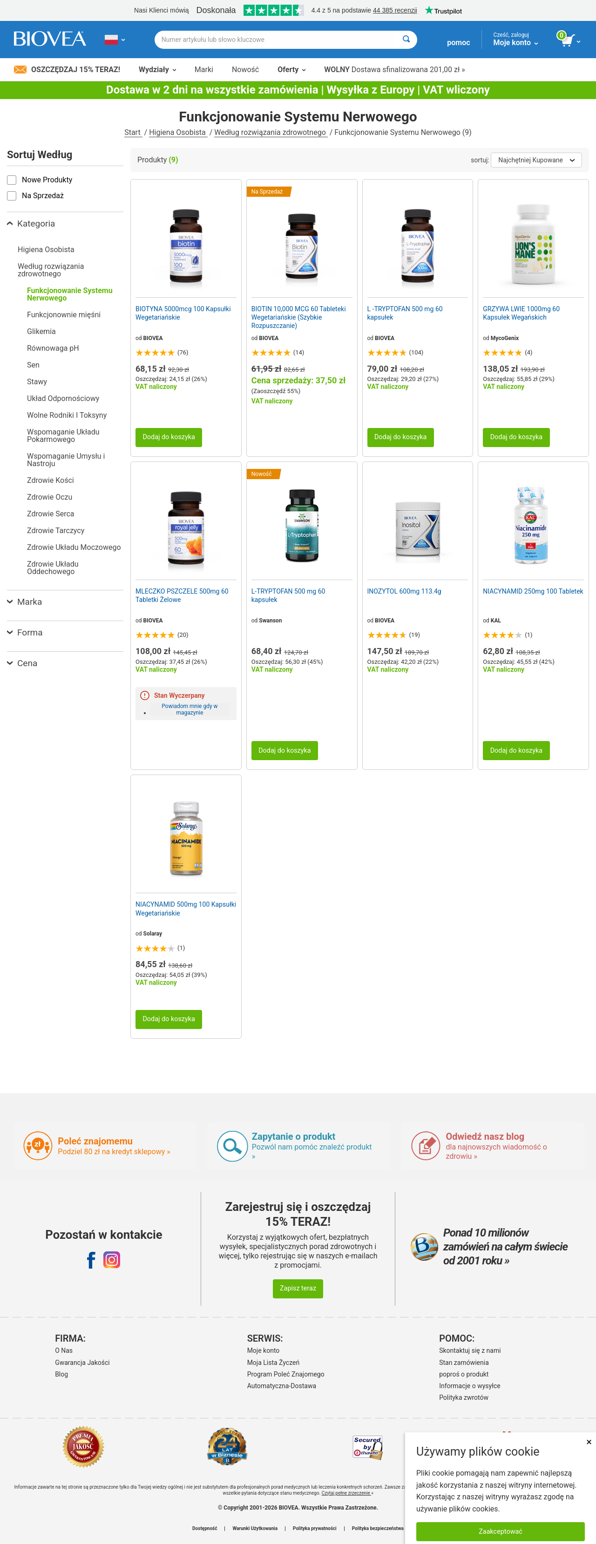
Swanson (270, 620)
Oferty (291, 69)
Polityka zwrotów (463, 1397)
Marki (204, 69)
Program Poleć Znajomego (286, 1374)
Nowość (245, 69)
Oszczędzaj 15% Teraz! (67, 69)
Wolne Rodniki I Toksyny (67, 415)
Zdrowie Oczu (49, 497)
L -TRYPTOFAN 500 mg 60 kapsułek (405, 313)
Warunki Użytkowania (255, 1528)
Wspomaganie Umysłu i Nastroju (66, 460)
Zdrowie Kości (50, 480)
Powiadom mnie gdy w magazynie (190, 709)
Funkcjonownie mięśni (64, 314)
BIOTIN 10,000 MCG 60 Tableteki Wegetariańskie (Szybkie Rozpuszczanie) (298, 317)
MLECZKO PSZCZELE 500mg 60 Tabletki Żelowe (182, 595)
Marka (24, 601)
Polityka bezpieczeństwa (378, 1528)
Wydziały (157, 69)
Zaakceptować (500, 1532)
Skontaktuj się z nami (470, 1350)
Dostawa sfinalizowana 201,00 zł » (394, 69)
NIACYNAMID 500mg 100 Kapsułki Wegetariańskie (185, 908)
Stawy (37, 381)
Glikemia (41, 331)
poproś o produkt (463, 1374)
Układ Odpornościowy (63, 398)
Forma (25, 632)
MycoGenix (505, 338)
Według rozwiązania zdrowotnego (270, 132)
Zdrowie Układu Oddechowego (53, 568)
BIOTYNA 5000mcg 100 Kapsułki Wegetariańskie (183, 313)
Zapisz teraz (298, 1288)
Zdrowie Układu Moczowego (74, 547)
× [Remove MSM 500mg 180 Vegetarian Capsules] (589, 1442)
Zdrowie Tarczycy (55, 530)
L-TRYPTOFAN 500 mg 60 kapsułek (288, 595)
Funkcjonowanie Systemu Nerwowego (70, 294)
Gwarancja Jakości (82, 1362)
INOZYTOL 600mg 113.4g (404, 591)
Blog (61, 1374)
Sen (33, 365)
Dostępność (204, 1528)
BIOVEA (153, 338)
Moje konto (263, 1350)
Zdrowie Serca (50, 513)
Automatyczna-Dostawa (281, 1386)
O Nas (64, 1350)
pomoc (458, 42)
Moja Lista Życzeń (273, 1362)
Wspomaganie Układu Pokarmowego (63, 436)
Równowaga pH (53, 348)
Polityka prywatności (315, 1528)
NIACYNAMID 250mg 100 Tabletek (533, 591)
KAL (496, 620)
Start (133, 132)
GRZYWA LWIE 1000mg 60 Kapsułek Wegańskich (521, 313)
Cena (22, 663)
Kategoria (31, 223)
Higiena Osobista (178, 132)
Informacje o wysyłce (470, 1386)
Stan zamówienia (464, 1362)
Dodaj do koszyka (168, 437)
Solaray (152, 933)
